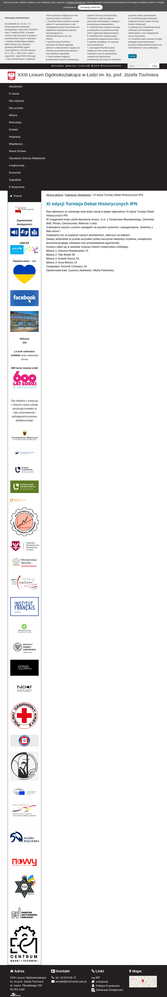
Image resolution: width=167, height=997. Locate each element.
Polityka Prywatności (105, 985)
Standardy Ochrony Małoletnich (27, 158)
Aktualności (15, 86)
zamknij (132, 56)
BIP (95, 977)
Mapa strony (71, 66)
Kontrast (95, 66)
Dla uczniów (16, 108)
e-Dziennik (99, 981)
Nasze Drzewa (17, 151)
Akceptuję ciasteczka (90, 7)
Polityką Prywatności (76, 2)
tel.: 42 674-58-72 (63, 977)
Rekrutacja (15, 122)
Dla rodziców (16, 100)
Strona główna (58, 66)
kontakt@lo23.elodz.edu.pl (68, 981)
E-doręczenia (16, 187)
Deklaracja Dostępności (107, 990)
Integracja (14, 136)
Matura (13, 115)
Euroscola (15, 172)
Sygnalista (15, 179)
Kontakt (13, 129)
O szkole (14, 93)
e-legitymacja (16, 165)
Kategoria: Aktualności (78, 195)
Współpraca (16, 144)
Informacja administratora (111, 66)
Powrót (18, 196)
